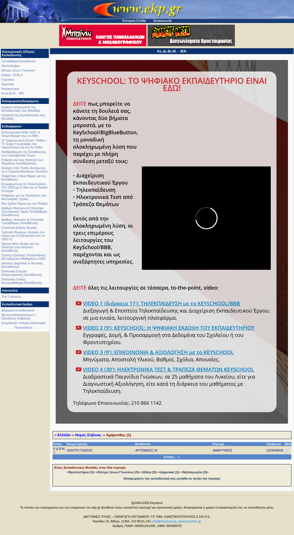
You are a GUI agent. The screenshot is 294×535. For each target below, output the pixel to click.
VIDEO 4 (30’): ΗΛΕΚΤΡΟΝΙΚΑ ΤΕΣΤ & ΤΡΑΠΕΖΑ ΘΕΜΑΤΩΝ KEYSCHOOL (168, 369)
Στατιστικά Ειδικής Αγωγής (19, 227)
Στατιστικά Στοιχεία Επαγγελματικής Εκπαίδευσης (21, 273)
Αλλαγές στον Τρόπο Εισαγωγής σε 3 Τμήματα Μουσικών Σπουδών (24, 169)
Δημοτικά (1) (169, 472)
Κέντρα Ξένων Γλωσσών (18, 70)
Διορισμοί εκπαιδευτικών (18, 310)
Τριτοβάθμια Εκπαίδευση (18, 61)
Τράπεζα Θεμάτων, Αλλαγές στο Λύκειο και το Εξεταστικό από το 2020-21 (23, 235)
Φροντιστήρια (10, 65)
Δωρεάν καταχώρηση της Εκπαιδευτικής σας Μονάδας (20, 108)
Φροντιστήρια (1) (81, 472)
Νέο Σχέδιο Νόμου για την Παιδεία (24, 203)
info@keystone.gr (164, 521)
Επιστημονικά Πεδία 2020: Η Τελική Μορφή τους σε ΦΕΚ (20, 134)
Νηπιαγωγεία (10, 88)
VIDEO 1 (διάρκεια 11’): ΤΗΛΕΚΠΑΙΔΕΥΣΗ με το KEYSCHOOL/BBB (161, 303)
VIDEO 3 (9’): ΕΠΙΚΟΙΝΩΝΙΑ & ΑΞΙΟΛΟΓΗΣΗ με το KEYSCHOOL (158, 352)
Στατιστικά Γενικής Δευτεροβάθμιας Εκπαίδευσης (21, 281)
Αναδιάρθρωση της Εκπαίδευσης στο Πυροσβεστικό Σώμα (23, 153)
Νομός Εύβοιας (88, 435)
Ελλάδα (64, 435)
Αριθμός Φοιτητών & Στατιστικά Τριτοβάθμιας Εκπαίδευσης (22, 221)
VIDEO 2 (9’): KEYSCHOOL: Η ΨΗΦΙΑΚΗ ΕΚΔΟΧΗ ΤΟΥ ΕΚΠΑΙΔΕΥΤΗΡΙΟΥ (168, 327)
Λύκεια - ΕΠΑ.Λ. (12, 75)
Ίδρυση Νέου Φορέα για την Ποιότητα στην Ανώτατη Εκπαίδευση (20, 247)
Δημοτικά (7, 84)
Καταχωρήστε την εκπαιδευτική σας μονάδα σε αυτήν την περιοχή (172, 478)
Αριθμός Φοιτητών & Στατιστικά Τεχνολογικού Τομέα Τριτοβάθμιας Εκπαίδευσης (24, 211)
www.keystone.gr (189, 521)
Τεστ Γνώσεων (11, 296)
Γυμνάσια (7, 79)
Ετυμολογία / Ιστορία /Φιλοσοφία (23, 323)
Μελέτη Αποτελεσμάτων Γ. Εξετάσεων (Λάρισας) (19, 316)
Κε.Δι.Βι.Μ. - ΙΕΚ (12, 93)
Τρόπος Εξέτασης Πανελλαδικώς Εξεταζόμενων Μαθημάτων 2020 (23, 256)
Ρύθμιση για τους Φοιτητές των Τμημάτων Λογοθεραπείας (22, 161)
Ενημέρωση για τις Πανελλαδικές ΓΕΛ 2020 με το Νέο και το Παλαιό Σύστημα (24, 187)
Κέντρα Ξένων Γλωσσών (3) (118, 472)
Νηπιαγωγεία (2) (195, 472)
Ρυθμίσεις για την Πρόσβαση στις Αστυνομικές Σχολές (24, 197)
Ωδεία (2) (149, 472)
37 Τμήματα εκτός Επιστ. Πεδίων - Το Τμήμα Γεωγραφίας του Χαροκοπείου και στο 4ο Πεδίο (24, 144)
